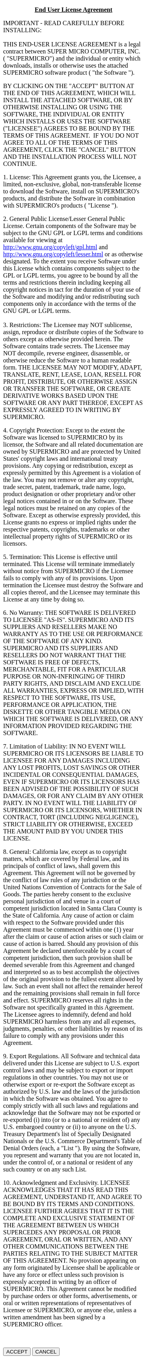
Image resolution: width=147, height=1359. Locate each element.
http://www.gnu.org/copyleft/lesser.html (53, 254)
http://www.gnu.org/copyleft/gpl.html (50, 247)
